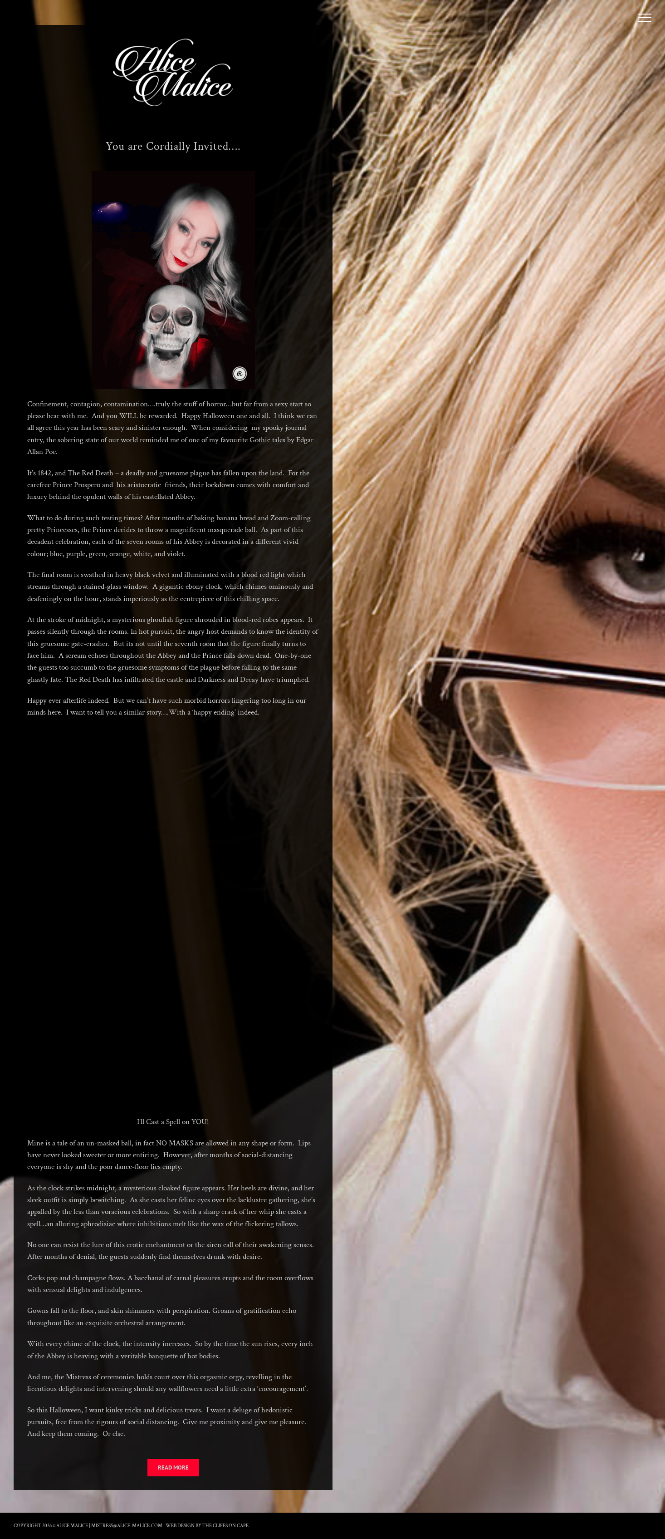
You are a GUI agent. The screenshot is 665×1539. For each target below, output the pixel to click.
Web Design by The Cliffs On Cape (207, 1526)
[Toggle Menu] (644, 18)
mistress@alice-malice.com (126, 1526)
